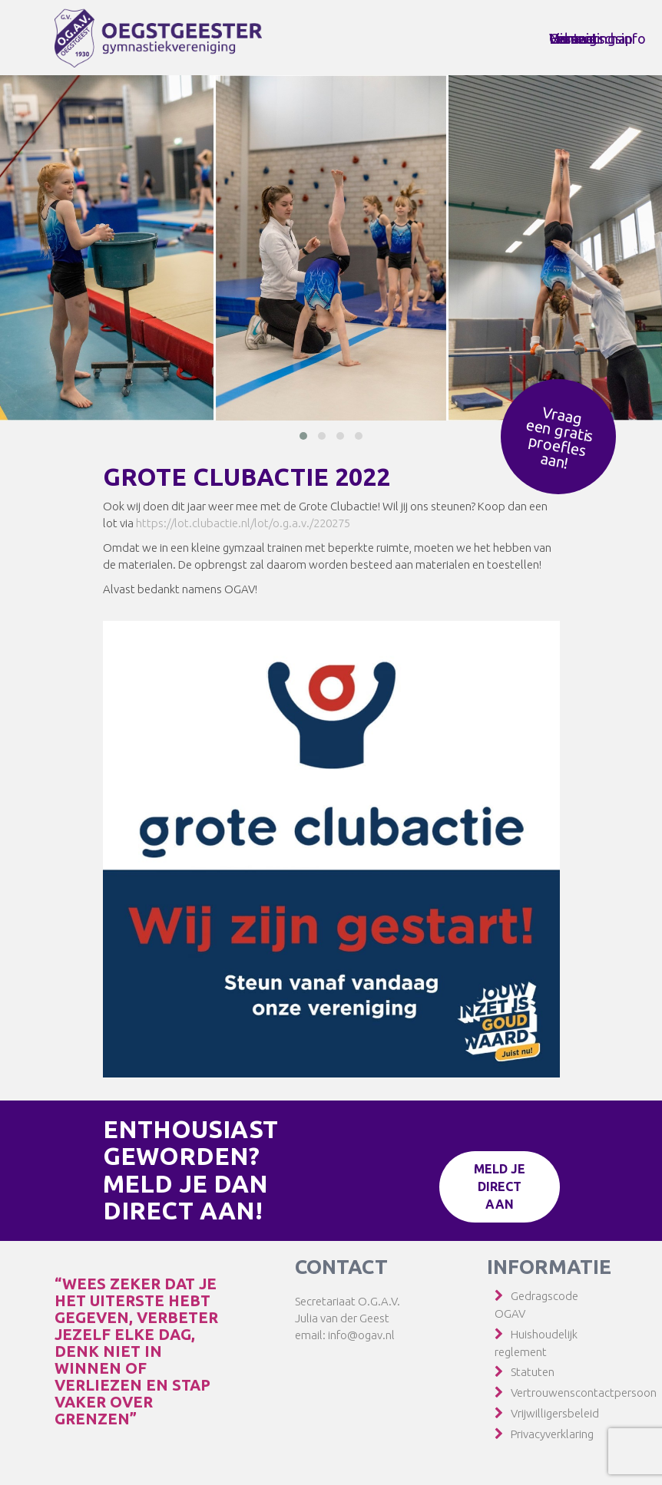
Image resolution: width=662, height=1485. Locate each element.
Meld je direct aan (499, 1186)
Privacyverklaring (552, 1433)
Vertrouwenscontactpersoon (584, 1392)
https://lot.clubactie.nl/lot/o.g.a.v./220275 (243, 523)
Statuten (532, 1371)
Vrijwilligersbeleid (555, 1413)
